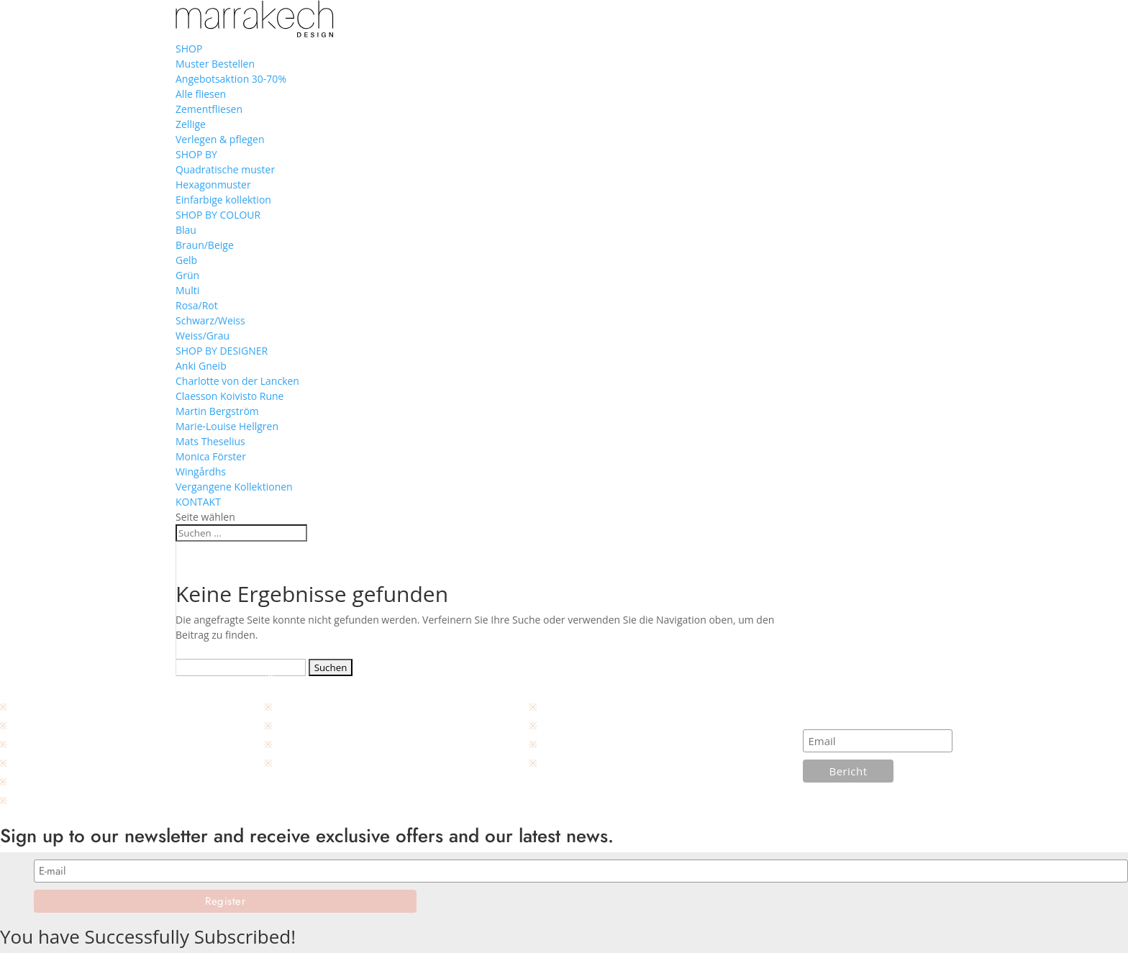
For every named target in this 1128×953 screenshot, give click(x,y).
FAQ (549, 744)
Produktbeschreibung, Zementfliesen (93, 763)
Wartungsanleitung (583, 725)
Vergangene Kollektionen (234, 486)
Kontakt (27, 706)
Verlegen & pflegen (220, 139)
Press (287, 725)
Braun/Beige (205, 245)
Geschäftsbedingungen (62, 744)
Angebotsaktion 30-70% (231, 79)
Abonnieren (836, 713)
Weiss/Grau (202, 335)
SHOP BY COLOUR (218, 215)
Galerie (291, 744)
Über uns (296, 706)
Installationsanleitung (588, 706)
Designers (32, 781)
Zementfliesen (209, 109)
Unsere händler (45, 725)
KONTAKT (198, 502)
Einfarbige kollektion (223, 199)
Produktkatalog (44, 800)
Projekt (290, 763)
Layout (555, 763)
